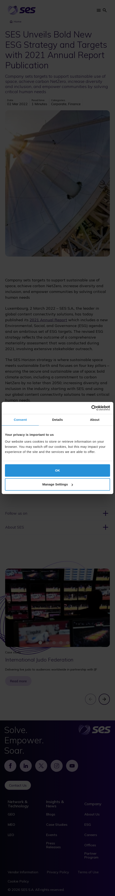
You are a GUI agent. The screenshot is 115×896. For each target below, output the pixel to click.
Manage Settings (57, 484)
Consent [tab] (20, 419)
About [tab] (94, 419)
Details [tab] (57, 419)
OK (57, 470)
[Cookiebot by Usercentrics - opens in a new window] (91, 408)
